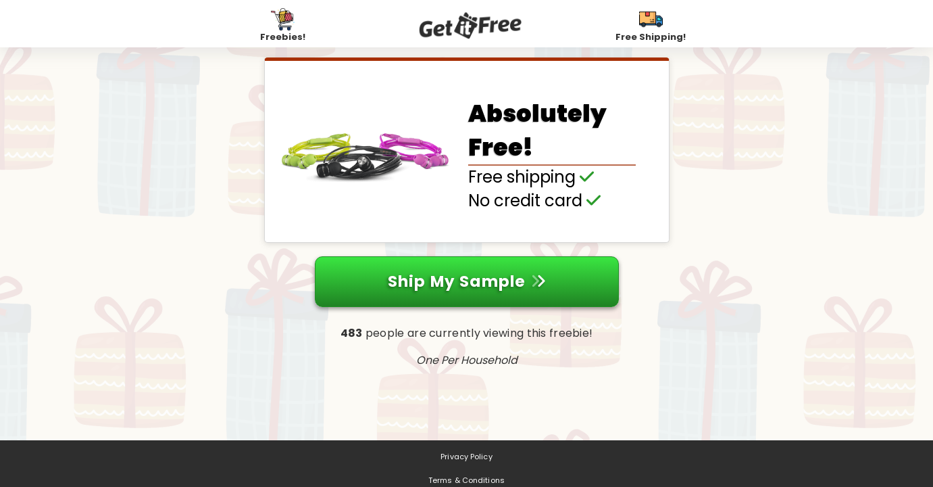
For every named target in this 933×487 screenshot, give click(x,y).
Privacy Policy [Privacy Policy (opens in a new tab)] (466, 456)
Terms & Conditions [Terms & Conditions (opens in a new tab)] (466, 480)
